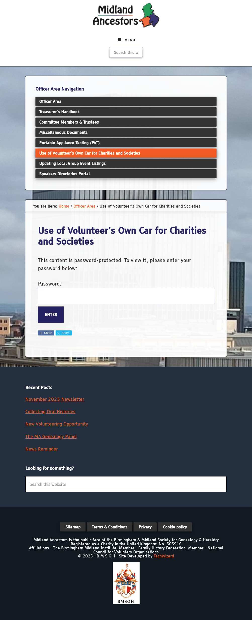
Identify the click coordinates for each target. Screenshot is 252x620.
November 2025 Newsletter (54, 399)
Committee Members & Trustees (69, 122)
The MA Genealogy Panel (51, 436)
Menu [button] (129, 39)
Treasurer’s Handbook (59, 111)
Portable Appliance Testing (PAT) (69, 142)
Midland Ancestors (126, 15)
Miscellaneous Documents (63, 132)
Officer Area (50, 101)
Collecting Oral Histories (50, 411)
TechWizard (164, 555)
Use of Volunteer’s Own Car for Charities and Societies (89, 153)
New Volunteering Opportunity (56, 424)
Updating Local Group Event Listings (72, 163)
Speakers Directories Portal (64, 173)
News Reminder (41, 449)
